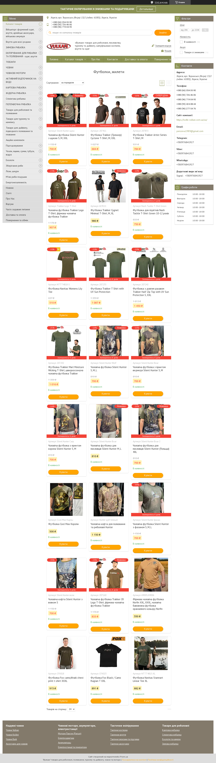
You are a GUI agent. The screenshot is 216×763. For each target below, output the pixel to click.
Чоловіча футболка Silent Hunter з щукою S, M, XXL (66, 136)
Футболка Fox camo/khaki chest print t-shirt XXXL (66, 679)
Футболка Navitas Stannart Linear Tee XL (148, 679)
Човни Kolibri (12, 734)
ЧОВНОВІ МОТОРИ (15, 73)
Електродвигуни (66, 738)
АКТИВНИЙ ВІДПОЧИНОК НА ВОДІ (21, 80)
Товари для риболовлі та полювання (19, 111)
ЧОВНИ (9, 67)
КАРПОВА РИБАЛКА (16, 87)
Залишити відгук (163, 45)
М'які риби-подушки (16, 176)
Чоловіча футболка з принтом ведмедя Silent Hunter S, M (149, 368)
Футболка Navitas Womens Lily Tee (65, 290)
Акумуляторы (64, 742)
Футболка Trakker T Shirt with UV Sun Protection (107, 290)
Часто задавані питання (18, 209)
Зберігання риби (14, 165)
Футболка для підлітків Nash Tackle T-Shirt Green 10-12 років (151, 212)
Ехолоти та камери (171, 739)
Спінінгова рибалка (15, 98)
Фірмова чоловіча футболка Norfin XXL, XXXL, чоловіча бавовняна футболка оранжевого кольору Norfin (148, 604)
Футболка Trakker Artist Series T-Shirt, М (150, 136)
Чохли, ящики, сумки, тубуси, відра (20, 153)
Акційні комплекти (15, 140)
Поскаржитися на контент (134, 759)
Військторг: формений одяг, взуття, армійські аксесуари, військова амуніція (20, 33)
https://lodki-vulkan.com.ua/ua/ (192, 119)
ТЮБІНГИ (11, 61)
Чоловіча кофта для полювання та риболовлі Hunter (108, 525)
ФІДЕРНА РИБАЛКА (16, 93)
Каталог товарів (14, 23)
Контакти (112, 59)
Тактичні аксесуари (119, 743)
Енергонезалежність (16, 182)
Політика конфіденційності (160, 759)
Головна (54, 59)
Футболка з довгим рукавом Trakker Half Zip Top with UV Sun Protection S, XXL (151, 292)
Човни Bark (11, 739)
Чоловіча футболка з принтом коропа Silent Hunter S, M (64, 447)
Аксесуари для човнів (17, 743)
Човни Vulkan (12, 730)
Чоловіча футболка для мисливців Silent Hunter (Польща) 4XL (151, 449)
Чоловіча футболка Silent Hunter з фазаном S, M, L (151, 525)
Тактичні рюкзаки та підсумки (124, 739)
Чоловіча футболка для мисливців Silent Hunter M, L (106, 447)
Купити (64, 161)
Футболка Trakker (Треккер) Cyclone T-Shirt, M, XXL (106, 136)
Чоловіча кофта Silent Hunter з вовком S (65, 601)
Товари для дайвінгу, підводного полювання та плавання (19, 131)
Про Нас (10, 198)
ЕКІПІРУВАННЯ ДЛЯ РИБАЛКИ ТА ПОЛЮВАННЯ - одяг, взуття (21, 54)
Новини (10, 187)
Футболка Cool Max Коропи (63, 524)
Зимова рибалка (170, 743)
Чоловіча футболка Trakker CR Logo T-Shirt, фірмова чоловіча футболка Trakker (107, 602)
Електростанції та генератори (72, 747)
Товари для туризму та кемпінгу (18, 120)
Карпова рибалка (171, 730)
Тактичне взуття (118, 734)
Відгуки (10, 204)
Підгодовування (14, 145)
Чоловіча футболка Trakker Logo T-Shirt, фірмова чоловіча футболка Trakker (66, 213)
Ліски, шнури (12, 171)
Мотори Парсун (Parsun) (69, 733)
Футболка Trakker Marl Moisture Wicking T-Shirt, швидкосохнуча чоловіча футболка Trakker (66, 370)
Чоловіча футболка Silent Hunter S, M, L (109, 368)
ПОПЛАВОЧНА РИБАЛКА (18, 104)
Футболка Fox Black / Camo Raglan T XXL (106, 679)
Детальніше (146, 9)
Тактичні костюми (119, 730)
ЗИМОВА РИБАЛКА (15, 47)
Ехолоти (10, 160)
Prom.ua (124, 756)
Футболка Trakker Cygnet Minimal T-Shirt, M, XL (105, 212)
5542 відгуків (161, 2)
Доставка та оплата (16, 214)
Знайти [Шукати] (163, 32)
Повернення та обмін (17, 220)
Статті (8, 193)
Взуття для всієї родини (18, 41)
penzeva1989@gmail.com (190, 131)
